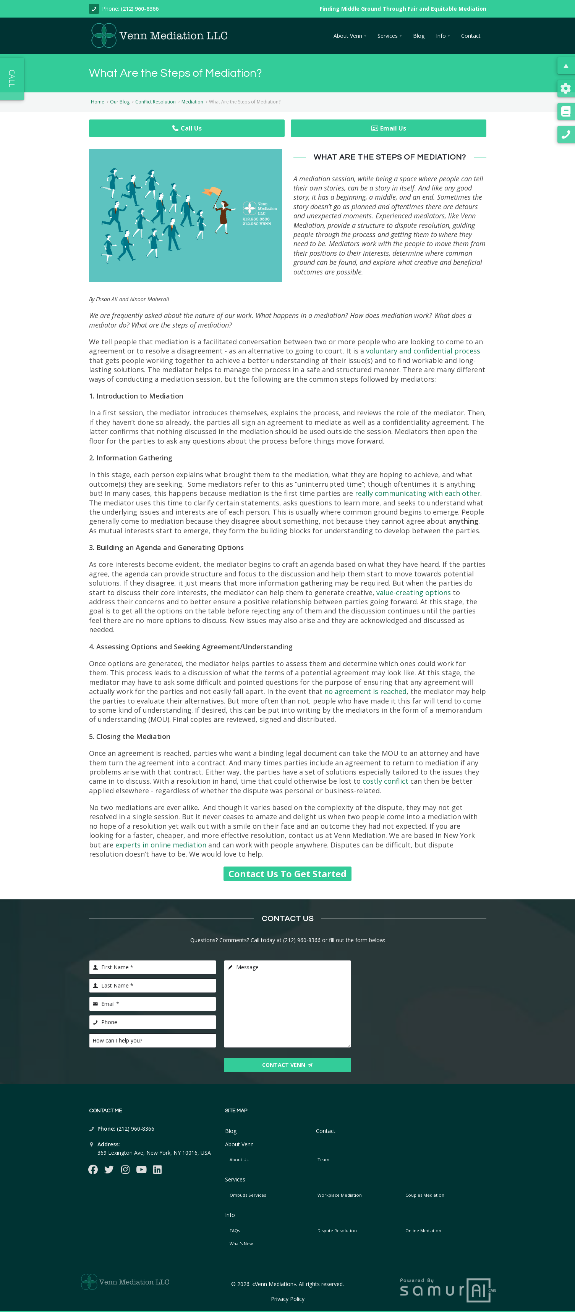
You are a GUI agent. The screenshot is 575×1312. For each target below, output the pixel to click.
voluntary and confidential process (423, 350)
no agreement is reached (365, 691)
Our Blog (120, 101)
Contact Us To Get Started (287, 873)
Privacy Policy (288, 1298)
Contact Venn (287, 1064)
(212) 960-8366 (140, 8)
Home (97, 101)
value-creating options (413, 592)
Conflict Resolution (155, 101)
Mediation (192, 101)
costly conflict (385, 781)
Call (12, 78)
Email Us (388, 128)
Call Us (187, 128)
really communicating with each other (417, 493)
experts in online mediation (160, 844)
